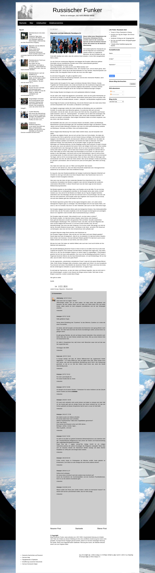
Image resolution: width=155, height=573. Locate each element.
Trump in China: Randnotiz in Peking (121, 32)
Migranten (62, 289)
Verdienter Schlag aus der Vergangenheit (122, 38)
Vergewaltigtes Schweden (36, 98)
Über (31, 23)
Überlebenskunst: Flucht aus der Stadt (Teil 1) (37, 60)
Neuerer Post (55, 529)
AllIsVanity (60, 298)
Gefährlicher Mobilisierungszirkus (34, 123)
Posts (112, 91)
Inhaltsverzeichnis (56, 23)
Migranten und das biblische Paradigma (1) (37, 46)
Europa (56, 289)
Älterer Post (102, 529)
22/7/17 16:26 (66, 316)
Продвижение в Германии (30, 559)
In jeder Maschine (34, 111)
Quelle (52, 281)
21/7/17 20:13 (68, 298)
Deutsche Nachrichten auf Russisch (32, 555)
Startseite (22, 23)
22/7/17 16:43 (67, 356)
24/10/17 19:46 (66, 400)
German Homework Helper (30, 564)
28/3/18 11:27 (66, 470)
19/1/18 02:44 (66, 458)
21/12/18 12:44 (66, 487)
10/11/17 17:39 (66, 414)
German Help (26, 557)
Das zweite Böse (33, 86)
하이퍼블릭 (85, 555)
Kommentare (114, 94)
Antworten (59, 310)
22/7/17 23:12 (66, 374)
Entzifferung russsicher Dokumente (32, 562)
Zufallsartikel (41, 23)
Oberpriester (69, 289)
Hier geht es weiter (55, 277)
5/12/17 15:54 (66, 436)
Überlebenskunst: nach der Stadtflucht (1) (36, 73)
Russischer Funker (77, 10)
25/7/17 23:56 (66, 387)
